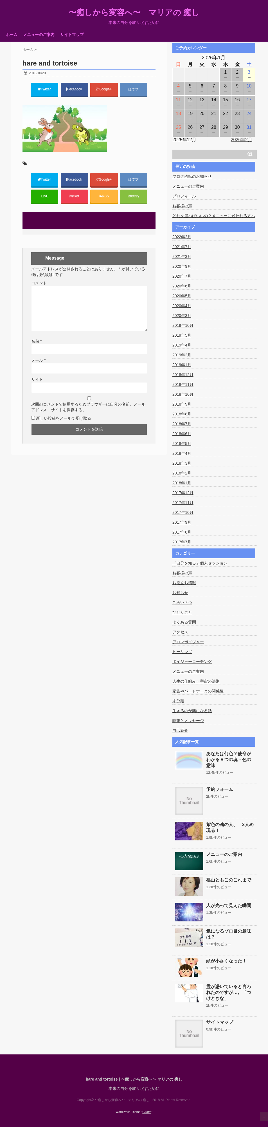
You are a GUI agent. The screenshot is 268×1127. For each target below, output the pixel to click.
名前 (36, 341)
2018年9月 (181, 404)
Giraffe (146, 1111)
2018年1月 (181, 483)
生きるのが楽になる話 (192, 710)
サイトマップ (72, 34)
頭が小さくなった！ (226, 961)
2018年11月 (182, 384)
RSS (104, 196)
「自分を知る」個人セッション (200, 563)
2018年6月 (181, 433)
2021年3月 (181, 256)
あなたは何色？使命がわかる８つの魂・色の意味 (228, 759)
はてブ (133, 89)
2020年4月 (181, 305)
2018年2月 (181, 473)
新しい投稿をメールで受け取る (63, 418)
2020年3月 (181, 315)
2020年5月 (181, 296)
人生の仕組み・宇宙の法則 (196, 681)
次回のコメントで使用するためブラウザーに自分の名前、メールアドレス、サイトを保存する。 (88, 407)
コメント (39, 283)
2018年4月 (181, 453)
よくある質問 (184, 622)
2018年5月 (181, 443)
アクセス (180, 632)
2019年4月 (181, 345)
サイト (37, 379)
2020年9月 (181, 266)
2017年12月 (182, 493)
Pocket (74, 196)
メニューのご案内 (39, 34)
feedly (134, 196)
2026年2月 (242, 139)
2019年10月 (182, 325)
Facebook (74, 89)
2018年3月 (181, 463)
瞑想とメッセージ (188, 720)
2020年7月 (181, 276)
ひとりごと (182, 612)
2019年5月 (181, 335)
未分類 (178, 701)
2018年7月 (181, 424)
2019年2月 (181, 355)
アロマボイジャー (188, 642)
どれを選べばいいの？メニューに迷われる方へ (213, 215)
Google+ (104, 89)
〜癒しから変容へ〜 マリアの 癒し (134, 12)
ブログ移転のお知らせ (192, 176)
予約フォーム (219, 789)
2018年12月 (182, 374)
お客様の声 (182, 206)
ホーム (11, 34)
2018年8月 (181, 414)
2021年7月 (181, 246)
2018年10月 (182, 394)
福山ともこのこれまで (228, 880)
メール (38, 360)
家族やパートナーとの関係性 (198, 691)
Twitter (45, 89)
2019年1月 (181, 365)
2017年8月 (181, 532)
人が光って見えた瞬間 (228, 905)
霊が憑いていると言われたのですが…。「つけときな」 (228, 992)
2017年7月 (181, 542)
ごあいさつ (182, 602)
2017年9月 (181, 522)
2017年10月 (182, 512)
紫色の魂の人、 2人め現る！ (230, 827)
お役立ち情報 (184, 583)
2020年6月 (181, 286)
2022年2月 (181, 237)
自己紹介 (180, 730)
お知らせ (180, 592)
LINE (44, 196)
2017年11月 (182, 502)
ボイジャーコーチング (192, 661)
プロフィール (184, 196)
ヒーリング (182, 651)
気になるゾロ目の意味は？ (228, 934)
